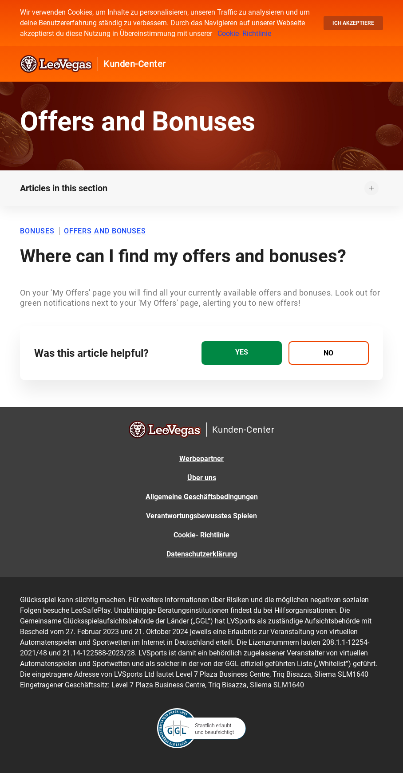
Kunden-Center (134, 64)
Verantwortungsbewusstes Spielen (201, 516)
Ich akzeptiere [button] (353, 23)
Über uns (201, 477)
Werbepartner (201, 458)
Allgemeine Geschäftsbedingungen (202, 497)
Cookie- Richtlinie (244, 33)
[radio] (242, 353)
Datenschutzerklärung (201, 554)
